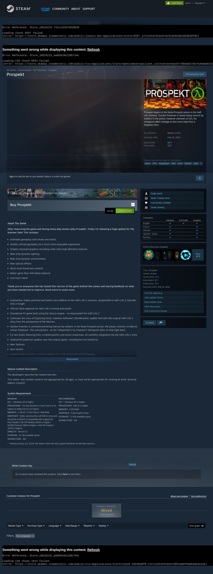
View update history (153, 301)
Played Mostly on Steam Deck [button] (106, 542)
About (75, 8)
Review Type (14, 532)
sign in (188, 3)
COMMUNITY (60, 8)
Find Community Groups (155, 315)
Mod (173, 167)
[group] (106, 542)
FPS (154, 167)
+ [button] (201, 167)
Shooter (188, 167)
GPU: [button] (162, 542)
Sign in (12, 180)
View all (132, 469)
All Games (11, 74)
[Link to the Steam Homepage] (21, 11)
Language (54, 532)
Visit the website (153, 297)
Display (102, 532)
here (65, 478)
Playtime (88, 532)
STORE (45, 8)
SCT (169, 146)
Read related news (153, 306)
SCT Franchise (39, 74)
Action (147, 167)
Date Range (71, 532)
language (199, 3)
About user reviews (179, 500)
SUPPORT (89, 8)
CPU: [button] (151, 542)
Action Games (24, 74)
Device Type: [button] (177, 542)
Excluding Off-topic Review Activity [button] (57, 542)
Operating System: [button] (134, 542)
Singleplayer (164, 167)
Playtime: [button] (83, 542)
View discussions (152, 310)
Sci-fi (180, 167)
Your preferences (198, 500)
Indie (196, 167)
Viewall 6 (198, 258)
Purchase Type (34, 532)
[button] (124, 214)
